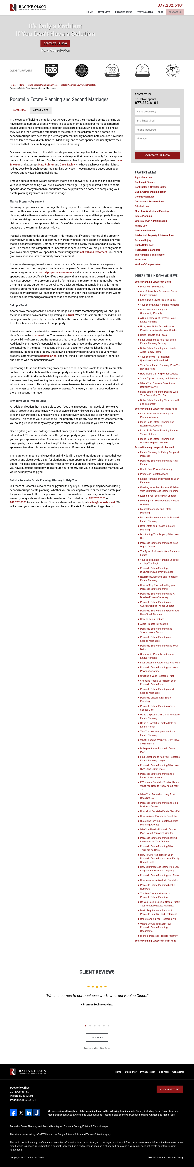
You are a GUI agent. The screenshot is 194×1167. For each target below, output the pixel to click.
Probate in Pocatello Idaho (154, 474)
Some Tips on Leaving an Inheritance (160, 378)
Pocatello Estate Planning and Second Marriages (156, 639)
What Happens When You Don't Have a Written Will (159, 742)
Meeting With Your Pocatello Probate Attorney (159, 502)
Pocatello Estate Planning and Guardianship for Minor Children (157, 604)
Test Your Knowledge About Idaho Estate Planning (158, 733)
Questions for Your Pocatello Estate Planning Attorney (159, 823)
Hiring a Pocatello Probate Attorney (159, 935)
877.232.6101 (97, 498)
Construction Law (144, 196)
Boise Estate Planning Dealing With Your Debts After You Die (159, 393)
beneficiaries (48, 355)
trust (71, 315)
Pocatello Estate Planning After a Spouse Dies (157, 708)
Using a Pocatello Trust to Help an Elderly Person (158, 725)
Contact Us (175, 12)
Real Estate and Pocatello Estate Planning (157, 528)
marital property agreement (55, 272)
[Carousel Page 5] (104, 1025)
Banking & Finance (145, 182)
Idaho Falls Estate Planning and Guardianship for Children (157, 441)
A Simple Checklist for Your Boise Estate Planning (158, 320)
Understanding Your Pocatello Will (158, 918)
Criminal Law (142, 206)
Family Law (141, 225)
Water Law (141, 259)
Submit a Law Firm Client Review (97, 1048)
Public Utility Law (144, 245)
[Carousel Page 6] (108, 1025)
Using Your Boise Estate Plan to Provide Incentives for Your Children (159, 328)
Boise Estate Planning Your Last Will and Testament (159, 402)
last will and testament (93, 252)
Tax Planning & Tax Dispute (150, 254)
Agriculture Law (143, 177)
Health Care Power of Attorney (156, 469)
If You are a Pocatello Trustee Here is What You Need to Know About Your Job (159, 786)
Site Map (164, 1071)
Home (90, 12)
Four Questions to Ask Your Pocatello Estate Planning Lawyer (160, 758)
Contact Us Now (55, 43)
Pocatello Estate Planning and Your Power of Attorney (159, 669)
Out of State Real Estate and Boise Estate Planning (158, 293)
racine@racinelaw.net (101, 502)
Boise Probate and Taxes (153, 335)
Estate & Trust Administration (151, 220)
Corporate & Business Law (149, 201)
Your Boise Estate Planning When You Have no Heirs (160, 367)
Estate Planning (143, 216)
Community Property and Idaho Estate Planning (157, 656)
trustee (36, 335)
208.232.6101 (18, 502)
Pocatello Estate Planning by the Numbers (157, 887)
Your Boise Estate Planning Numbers (159, 304)
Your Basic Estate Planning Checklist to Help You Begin (159, 561)
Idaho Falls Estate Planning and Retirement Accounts (157, 424)
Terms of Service (95, 1134)
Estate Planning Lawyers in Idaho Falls (156, 408)
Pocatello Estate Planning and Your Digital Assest (159, 544)
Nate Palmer (46, 164)
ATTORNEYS (40, 110)
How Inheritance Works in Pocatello (159, 880)
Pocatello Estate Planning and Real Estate (159, 462)
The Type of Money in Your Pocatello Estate (159, 553)
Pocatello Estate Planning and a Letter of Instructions (157, 775)
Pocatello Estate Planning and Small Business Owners (159, 804)
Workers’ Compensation (148, 264)
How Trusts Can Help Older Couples (159, 373)
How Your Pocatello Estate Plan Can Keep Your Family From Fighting (159, 869)
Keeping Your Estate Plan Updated (158, 495)
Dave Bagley (67, 164)
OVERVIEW (19, 110)
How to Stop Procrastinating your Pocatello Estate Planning (158, 587)
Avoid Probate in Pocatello (154, 623)
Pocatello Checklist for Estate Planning (155, 699)
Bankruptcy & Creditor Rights (150, 187)
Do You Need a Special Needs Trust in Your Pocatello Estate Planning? (160, 904)
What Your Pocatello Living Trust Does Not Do (157, 796)
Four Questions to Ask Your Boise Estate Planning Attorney (158, 341)
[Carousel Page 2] (90, 1025)
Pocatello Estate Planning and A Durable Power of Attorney (157, 595)
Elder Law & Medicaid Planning (152, 211)
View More (97, 1037)
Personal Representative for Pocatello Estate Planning (160, 519)
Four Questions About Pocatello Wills (160, 662)
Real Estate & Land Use (147, 249)
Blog (161, 12)
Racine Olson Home (28, 7)
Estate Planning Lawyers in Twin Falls (155, 940)
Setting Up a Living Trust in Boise (158, 299)
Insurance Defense (145, 230)
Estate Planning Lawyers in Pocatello (155, 447)
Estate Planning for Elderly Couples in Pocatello (160, 454)
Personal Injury (143, 240)
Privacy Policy (147, 1071)
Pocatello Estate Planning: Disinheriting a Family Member (156, 570)
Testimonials (145, 12)
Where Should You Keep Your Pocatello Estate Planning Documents (155, 927)
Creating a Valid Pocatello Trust (157, 675)
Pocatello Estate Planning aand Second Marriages (157, 691)
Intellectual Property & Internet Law (154, 235)
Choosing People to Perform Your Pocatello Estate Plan (158, 682)
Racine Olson (37, 1157)
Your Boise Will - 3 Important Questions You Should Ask (155, 358)
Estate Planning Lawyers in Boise (153, 281)
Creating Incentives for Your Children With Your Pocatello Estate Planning (159, 489)
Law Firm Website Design (166, 1157)
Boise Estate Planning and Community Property (154, 311)
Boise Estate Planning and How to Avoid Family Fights (158, 350)
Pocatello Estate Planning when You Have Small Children (159, 612)
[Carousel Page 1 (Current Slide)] (85, 1025)
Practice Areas (123, 12)
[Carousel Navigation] (97, 1025)
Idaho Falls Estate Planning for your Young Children (159, 432)
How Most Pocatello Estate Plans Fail (160, 811)
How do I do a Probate (152, 619)
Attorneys (104, 12)
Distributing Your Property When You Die (159, 536)
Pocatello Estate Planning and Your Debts (159, 647)
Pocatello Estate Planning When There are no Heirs (157, 848)
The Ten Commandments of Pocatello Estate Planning (155, 895)
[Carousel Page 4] (99, 1025)
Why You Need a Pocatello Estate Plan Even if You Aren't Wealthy (158, 831)
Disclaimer (131, 1071)
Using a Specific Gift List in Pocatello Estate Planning (160, 716)
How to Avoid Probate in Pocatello (158, 816)
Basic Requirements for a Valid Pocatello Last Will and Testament (158, 912)
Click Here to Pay (170, 1089)
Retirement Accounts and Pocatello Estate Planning (159, 578)
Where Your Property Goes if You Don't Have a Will (157, 385)
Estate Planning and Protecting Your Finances (159, 480)
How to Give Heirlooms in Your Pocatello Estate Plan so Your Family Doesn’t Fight (159, 858)
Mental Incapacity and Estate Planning (155, 511)
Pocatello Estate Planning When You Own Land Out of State (159, 767)
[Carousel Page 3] (94, 1025)
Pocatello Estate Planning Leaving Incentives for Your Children (158, 839)
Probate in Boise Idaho (152, 286)
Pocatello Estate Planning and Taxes (159, 875)
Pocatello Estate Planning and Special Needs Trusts (156, 630)
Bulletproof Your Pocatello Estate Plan (157, 750)
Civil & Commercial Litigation (150, 191)
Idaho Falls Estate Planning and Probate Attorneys (157, 415)
